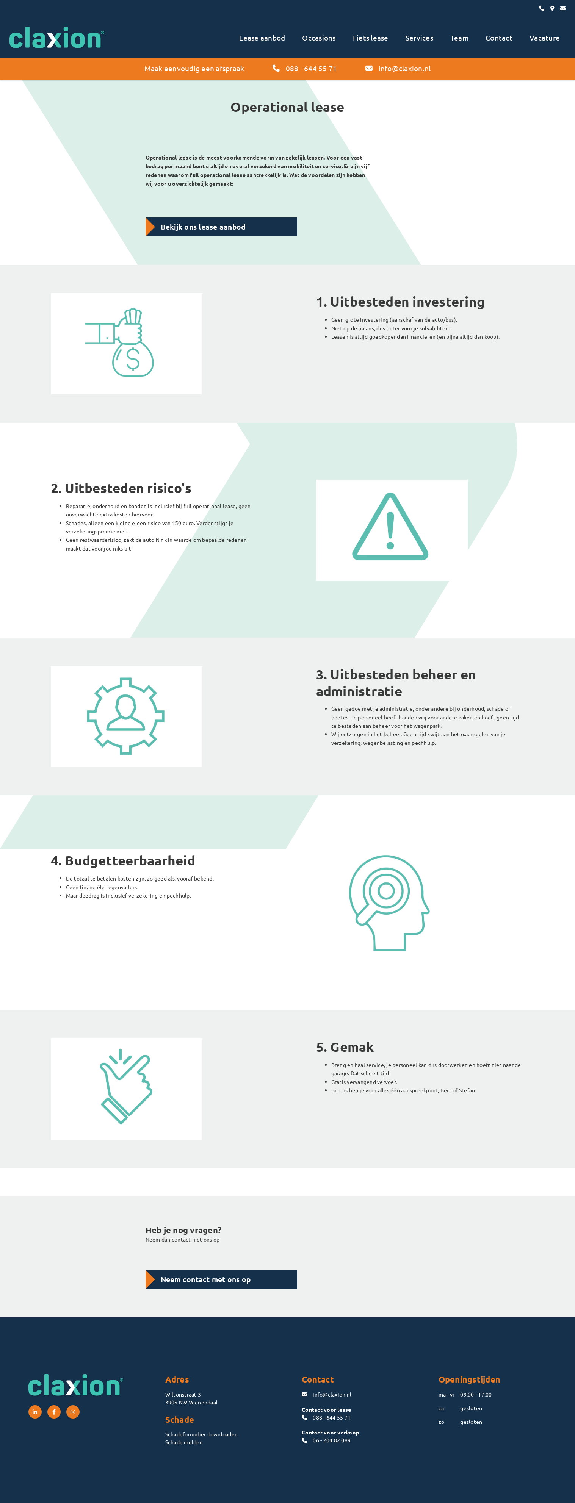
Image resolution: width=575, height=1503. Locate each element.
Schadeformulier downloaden (201, 1434)
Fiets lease (371, 37)
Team (459, 37)
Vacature (545, 37)
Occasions (318, 37)
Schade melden (184, 1442)
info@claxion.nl (398, 68)
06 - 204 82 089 (326, 1440)
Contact (499, 37)
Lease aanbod (262, 37)
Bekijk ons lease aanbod (203, 226)
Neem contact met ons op (206, 1279)
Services (419, 37)
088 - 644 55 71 (305, 68)
